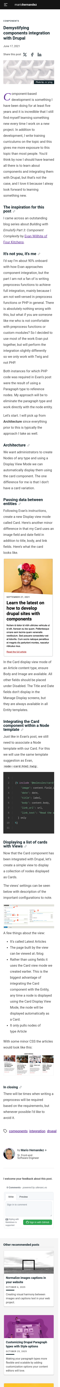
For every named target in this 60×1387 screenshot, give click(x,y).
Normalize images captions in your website (26, 1280)
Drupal (51, 1131)
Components (11, 21)
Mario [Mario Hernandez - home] (26, 4)
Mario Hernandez (32, 1150)
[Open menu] (5, 4)
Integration (37, 1131)
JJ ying (44, 82)
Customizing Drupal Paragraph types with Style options (26, 1344)
